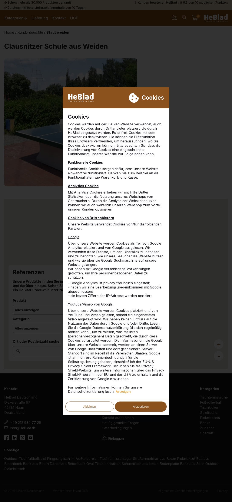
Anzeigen (123, 391)
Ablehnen (89, 406)
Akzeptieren (141, 406)
